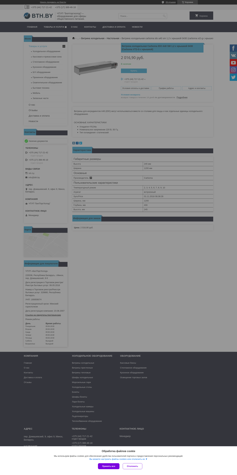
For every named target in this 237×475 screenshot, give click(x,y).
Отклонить (132, 466)
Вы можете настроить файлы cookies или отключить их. (117, 459)
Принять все (108, 466)
